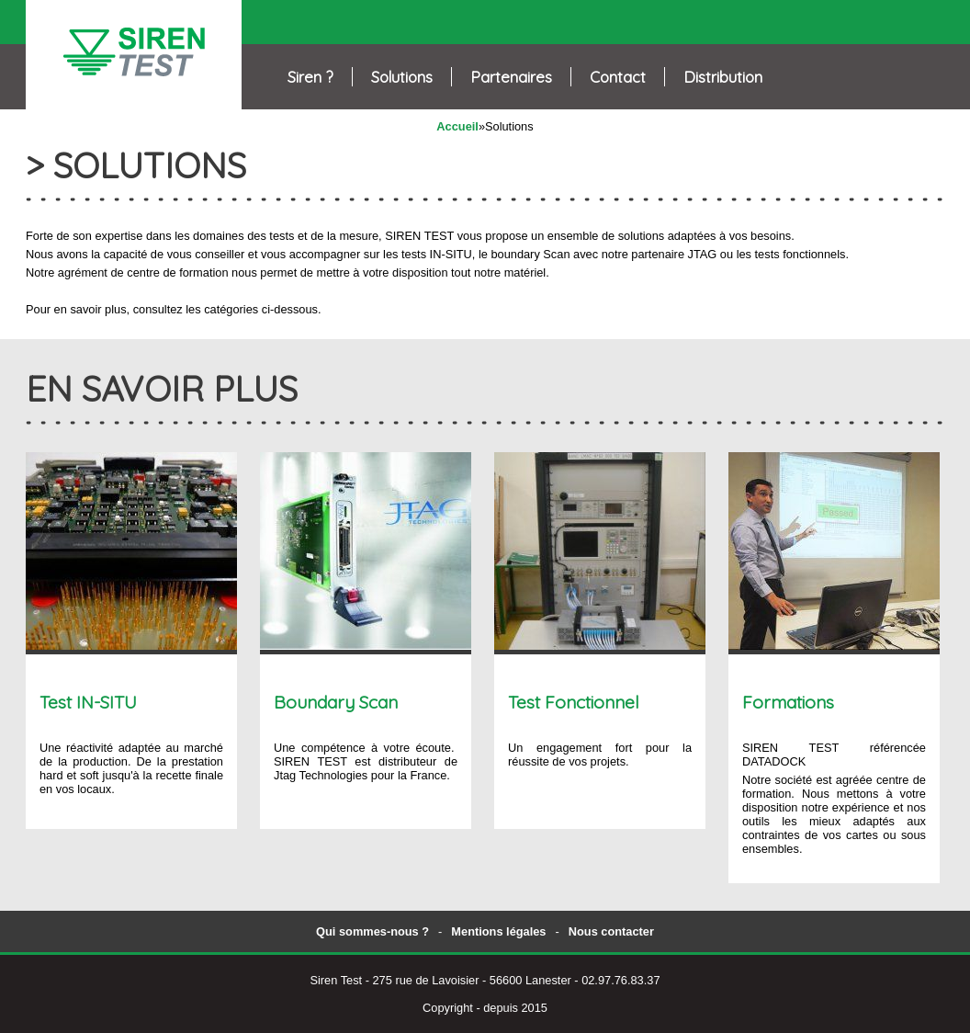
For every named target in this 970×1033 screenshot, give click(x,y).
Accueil (457, 126)
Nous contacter (611, 931)
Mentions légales (498, 931)
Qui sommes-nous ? (372, 931)
